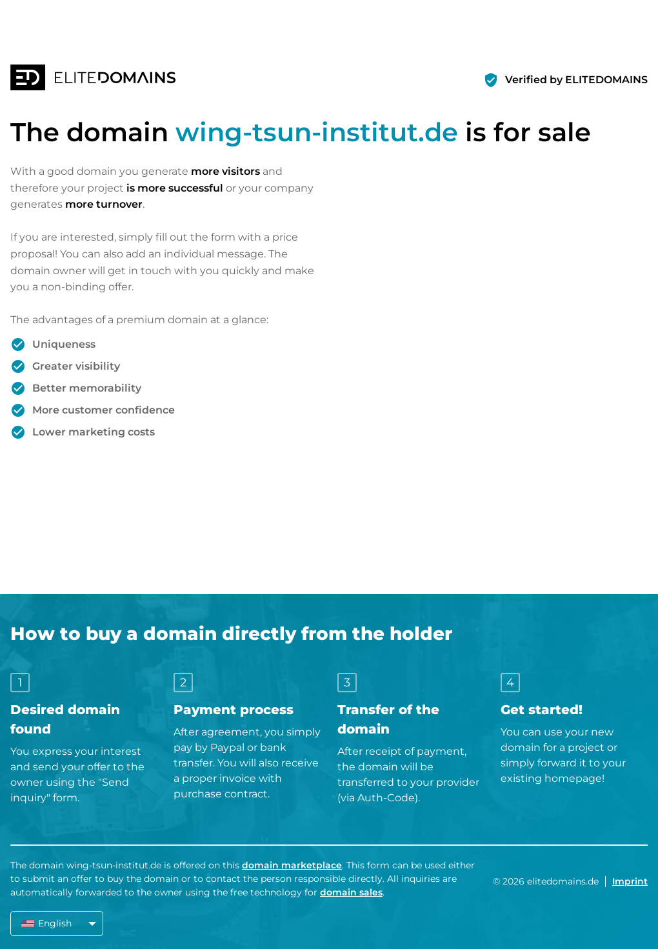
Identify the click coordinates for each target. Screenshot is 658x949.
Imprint (630, 881)
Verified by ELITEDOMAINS (576, 80)
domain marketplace (292, 865)
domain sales (351, 892)
